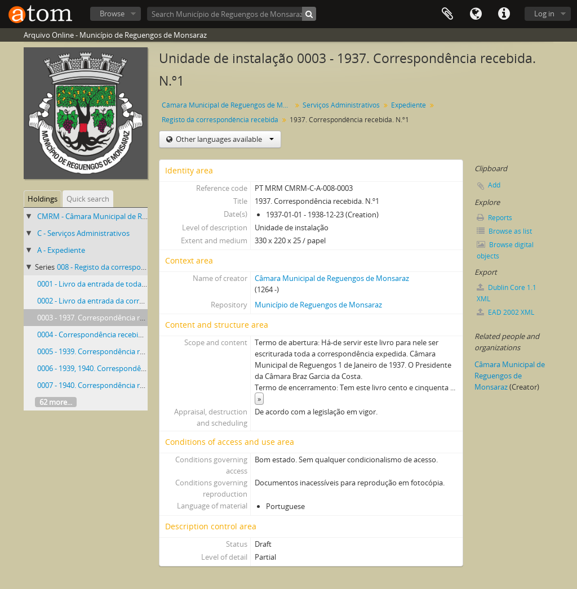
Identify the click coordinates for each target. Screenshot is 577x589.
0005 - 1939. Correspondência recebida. (102, 351)
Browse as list (504, 231)
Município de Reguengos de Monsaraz (318, 305)
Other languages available (224, 139)
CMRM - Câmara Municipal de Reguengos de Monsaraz (128, 216)
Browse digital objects (505, 250)
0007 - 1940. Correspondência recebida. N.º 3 (111, 385)
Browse (112, 13)
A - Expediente (61, 250)
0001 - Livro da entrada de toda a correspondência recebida (136, 284)
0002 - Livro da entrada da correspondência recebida (124, 301)
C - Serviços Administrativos (83, 233)
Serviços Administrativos (341, 105)
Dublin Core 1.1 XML (506, 293)
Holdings (42, 199)
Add (494, 185)
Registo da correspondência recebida (220, 119)
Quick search (87, 199)
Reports (494, 217)
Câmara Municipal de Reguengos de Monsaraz (228, 105)
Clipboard (447, 14)
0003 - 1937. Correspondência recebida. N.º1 (110, 318)
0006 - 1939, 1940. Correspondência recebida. (112, 368)
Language (475, 14)
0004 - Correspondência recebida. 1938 (101, 334)
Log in (544, 13)
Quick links (504, 14)
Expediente (408, 105)
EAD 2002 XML (505, 312)
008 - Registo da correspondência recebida (127, 267)
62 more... (55, 402)
